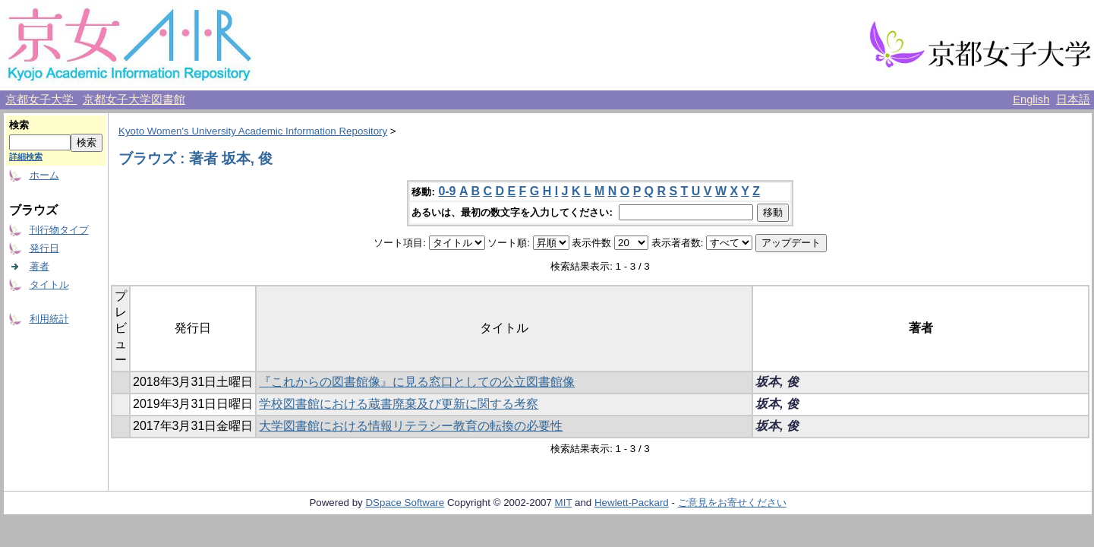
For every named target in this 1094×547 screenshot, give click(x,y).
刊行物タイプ (59, 230)
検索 (19, 125)
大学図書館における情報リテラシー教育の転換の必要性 (411, 425)
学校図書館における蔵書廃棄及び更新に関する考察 (398, 403)
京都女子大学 (41, 99)
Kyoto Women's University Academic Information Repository (252, 131)
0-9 (447, 191)
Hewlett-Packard (631, 502)
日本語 (1073, 99)
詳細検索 (26, 156)
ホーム (44, 175)
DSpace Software (404, 502)
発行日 (44, 248)
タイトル (49, 284)
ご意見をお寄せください (732, 502)
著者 (39, 266)
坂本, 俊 (777, 381)
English (1031, 99)
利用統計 (49, 318)
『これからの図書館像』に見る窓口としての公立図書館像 (417, 381)
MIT (563, 502)
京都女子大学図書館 (134, 99)
